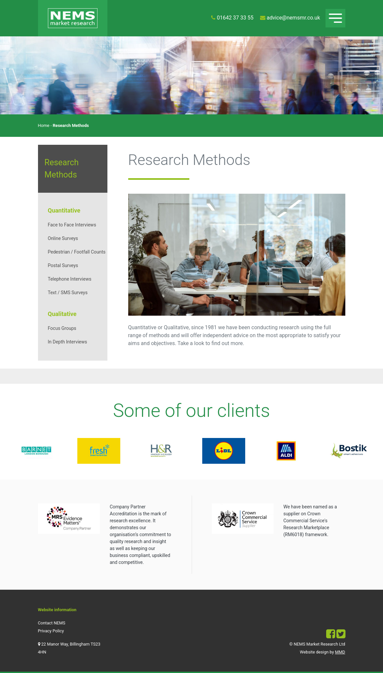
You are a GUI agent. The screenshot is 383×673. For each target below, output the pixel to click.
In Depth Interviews (67, 341)
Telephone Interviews (70, 279)
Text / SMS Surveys (68, 292)
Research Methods (62, 169)
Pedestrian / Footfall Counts (77, 252)
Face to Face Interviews (72, 224)
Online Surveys (63, 238)
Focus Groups (62, 328)
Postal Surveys (63, 265)
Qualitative (62, 313)
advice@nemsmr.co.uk (293, 18)
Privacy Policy (51, 630)
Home (44, 125)
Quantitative (64, 210)
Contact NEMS (51, 622)
